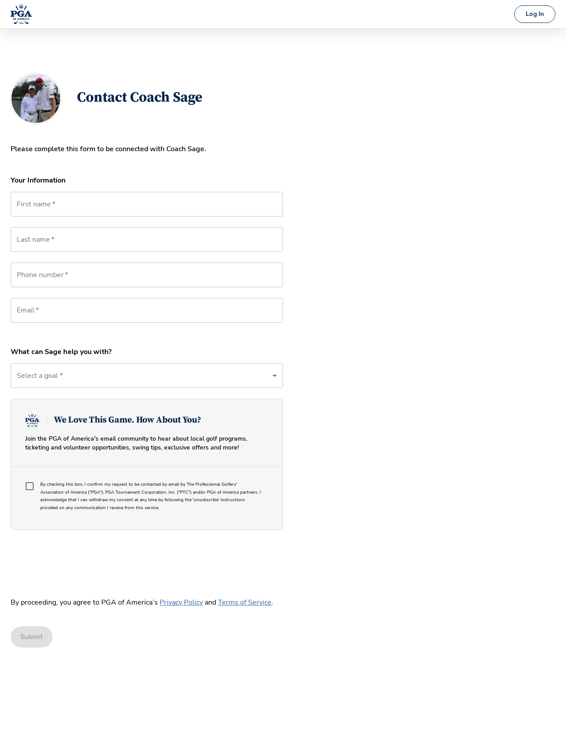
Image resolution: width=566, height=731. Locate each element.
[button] (147, 375)
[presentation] (78, 561)
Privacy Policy (181, 602)
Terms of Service (245, 602)
